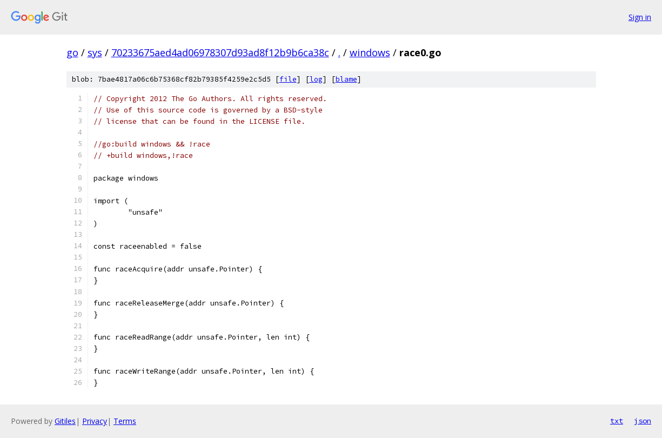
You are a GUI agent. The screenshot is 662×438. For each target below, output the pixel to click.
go (72, 52)
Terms (124, 421)
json (642, 421)
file (288, 79)
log (316, 79)
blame (346, 79)
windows (370, 52)
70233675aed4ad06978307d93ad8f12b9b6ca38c (220, 52)
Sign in (639, 17)
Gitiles (65, 421)
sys (95, 52)
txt (616, 421)
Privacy (94, 421)
